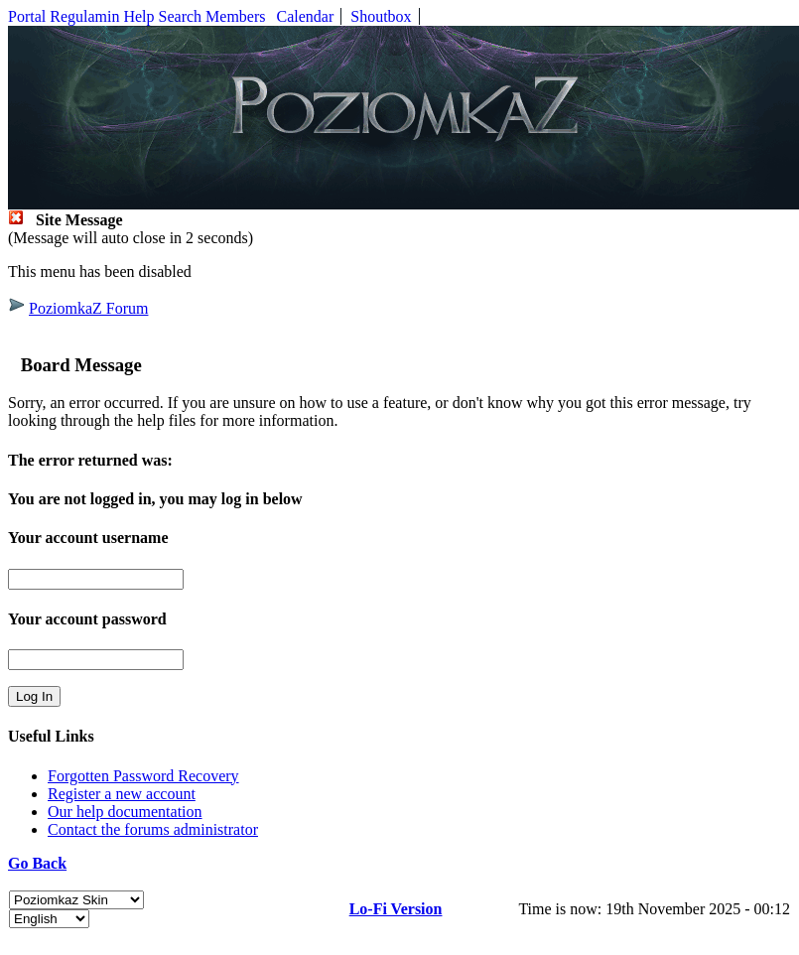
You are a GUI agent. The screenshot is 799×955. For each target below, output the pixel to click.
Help (138, 16)
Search (180, 16)
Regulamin (84, 16)
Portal (27, 16)
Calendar (305, 16)
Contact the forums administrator (153, 829)
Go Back (37, 863)
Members (235, 16)
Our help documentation (125, 811)
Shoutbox (380, 16)
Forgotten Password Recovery (143, 775)
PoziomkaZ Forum (88, 308)
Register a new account (122, 793)
